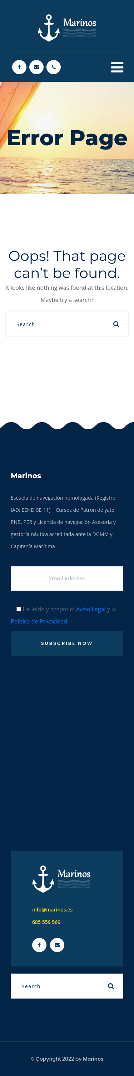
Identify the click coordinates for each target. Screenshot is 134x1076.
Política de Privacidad (39, 621)
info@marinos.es (52, 909)
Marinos (93, 1058)
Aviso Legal (91, 609)
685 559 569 (46, 922)
